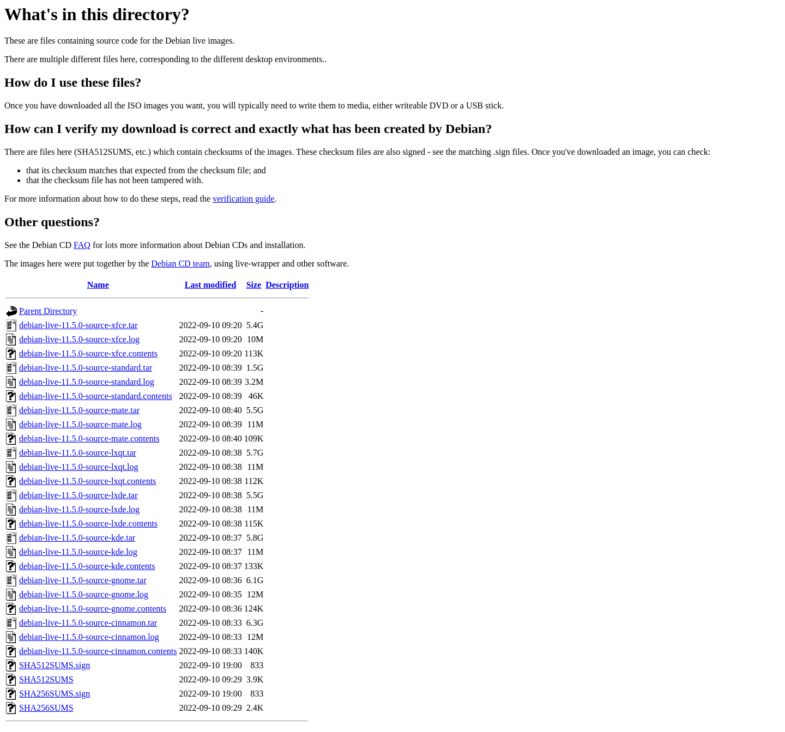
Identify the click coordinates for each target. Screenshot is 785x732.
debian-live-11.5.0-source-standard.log (86, 381)
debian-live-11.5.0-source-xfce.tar (78, 325)
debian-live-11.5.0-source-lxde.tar (78, 495)
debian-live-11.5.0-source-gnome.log (83, 594)
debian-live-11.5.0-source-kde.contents (87, 566)
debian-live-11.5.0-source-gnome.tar (83, 580)
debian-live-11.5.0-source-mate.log (80, 424)
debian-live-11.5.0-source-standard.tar (85, 367)
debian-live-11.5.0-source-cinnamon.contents (98, 651)
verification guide (243, 198)
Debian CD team (180, 263)
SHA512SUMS (46, 679)
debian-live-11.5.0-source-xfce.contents (88, 353)
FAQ (82, 245)
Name (98, 284)
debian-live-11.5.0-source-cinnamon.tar (88, 622)
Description (287, 284)
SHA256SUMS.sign (54, 693)
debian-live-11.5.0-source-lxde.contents (88, 523)
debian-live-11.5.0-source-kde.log (78, 551)
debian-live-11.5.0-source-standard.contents (95, 396)
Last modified (211, 284)
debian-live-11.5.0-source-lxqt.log (78, 466)
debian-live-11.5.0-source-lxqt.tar (77, 452)
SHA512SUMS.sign (54, 665)
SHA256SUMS (46, 707)
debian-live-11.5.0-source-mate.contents (89, 438)
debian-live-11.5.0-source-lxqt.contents (87, 481)
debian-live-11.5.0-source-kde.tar (77, 537)
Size (254, 284)
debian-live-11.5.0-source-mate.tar (79, 410)
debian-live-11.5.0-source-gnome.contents (92, 608)
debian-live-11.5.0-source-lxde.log (79, 509)
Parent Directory (48, 311)
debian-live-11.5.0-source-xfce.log (79, 339)
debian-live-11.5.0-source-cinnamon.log (89, 637)
